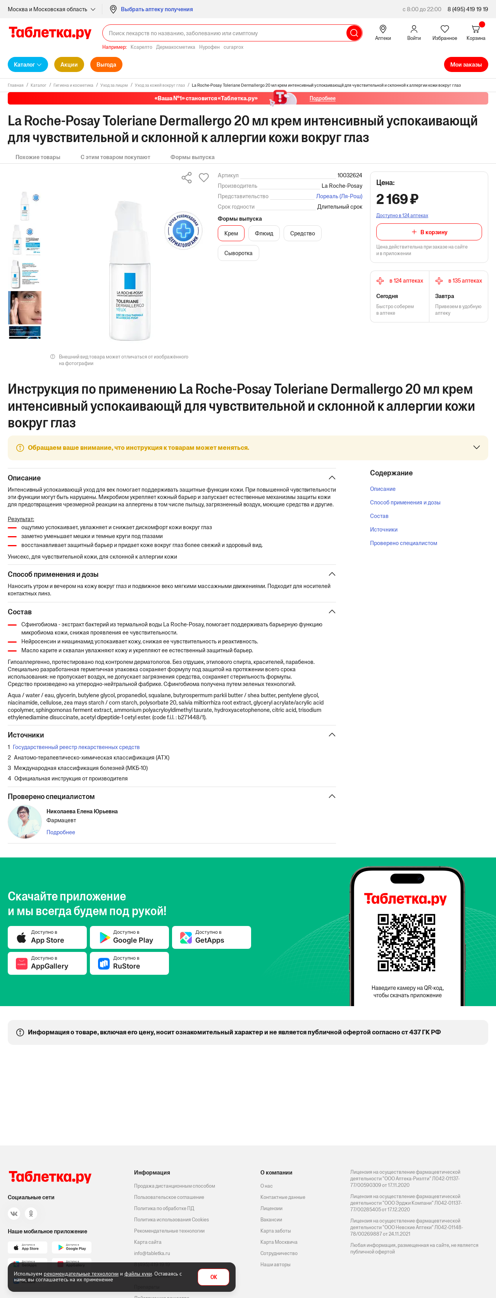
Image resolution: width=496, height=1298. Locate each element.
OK (213, 1277)
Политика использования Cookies (171, 1219)
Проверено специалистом (403, 543)
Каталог (24, 64)
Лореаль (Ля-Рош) (339, 196)
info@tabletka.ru (152, 1253)
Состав (379, 516)
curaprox (233, 47)
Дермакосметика (175, 47)
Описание (383, 488)
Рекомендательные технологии (169, 1231)
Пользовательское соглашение (169, 1197)
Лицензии (271, 1208)
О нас (266, 1186)
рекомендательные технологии (81, 1273)
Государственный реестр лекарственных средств (76, 755)
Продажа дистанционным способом (174, 1186)
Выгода (106, 64)
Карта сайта (148, 1242)
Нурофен (209, 47)
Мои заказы (466, 64)
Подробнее (60, 840)
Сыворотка (238, 253)
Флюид (264, 233)
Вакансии (271, 1219)
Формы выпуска (192, 157)
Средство (302, 233)
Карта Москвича (279, 1242)
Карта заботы (275, 1231)
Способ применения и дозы (405, 502)
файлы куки (138, 1273)
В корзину (434, 232)
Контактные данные (282, 1197)
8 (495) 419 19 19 (468, 9)
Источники (384, 529)
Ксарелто (141, 47)
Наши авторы (275, 1264)
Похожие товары (38, 157)
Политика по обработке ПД (164, 1208)
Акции (69, 64)
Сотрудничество (279, 1253)
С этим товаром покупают (115, 157)
